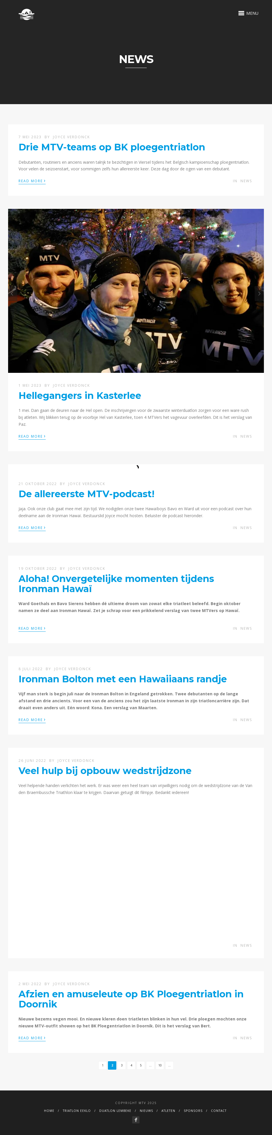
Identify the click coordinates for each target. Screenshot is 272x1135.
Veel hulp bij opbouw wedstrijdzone (105, 770)
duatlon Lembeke (115, 1111)
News (246, 180)
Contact (219, 1111)
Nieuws (146, 1111)
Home (49, 1111)
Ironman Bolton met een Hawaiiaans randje (123, 679)
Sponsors (193, 1111)
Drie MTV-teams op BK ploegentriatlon (112, 147)
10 (160, 1065)
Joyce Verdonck (71, 136)
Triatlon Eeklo (77, 1111)
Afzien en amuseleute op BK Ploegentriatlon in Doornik (131, 999)
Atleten (168, 1111)
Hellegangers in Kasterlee (80, 395)
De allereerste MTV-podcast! (87, 494)
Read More (32, 180)
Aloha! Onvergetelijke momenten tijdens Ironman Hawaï (116, 583)
